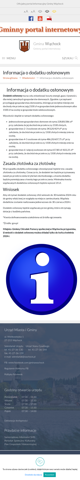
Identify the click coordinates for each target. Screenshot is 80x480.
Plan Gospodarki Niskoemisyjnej (20, 444)
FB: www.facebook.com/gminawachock (24, 362)
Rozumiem (49, 474)
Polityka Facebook (13, 374)
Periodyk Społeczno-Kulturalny (19, 440)
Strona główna (10, 77)
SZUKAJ (70, 58)
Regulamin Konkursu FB (16, 368)
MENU (9, 58)
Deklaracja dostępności (16, 420)
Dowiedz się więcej (33, 474)
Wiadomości (28, 77)
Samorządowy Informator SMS (19, 437)
